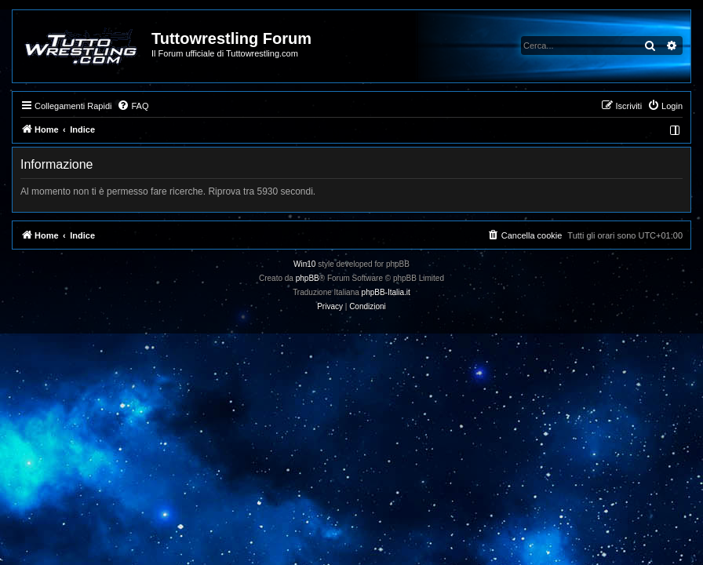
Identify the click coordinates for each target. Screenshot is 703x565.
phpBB (307, 278)
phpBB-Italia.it (386, 292)
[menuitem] (132, 106)
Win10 (304, 264)
